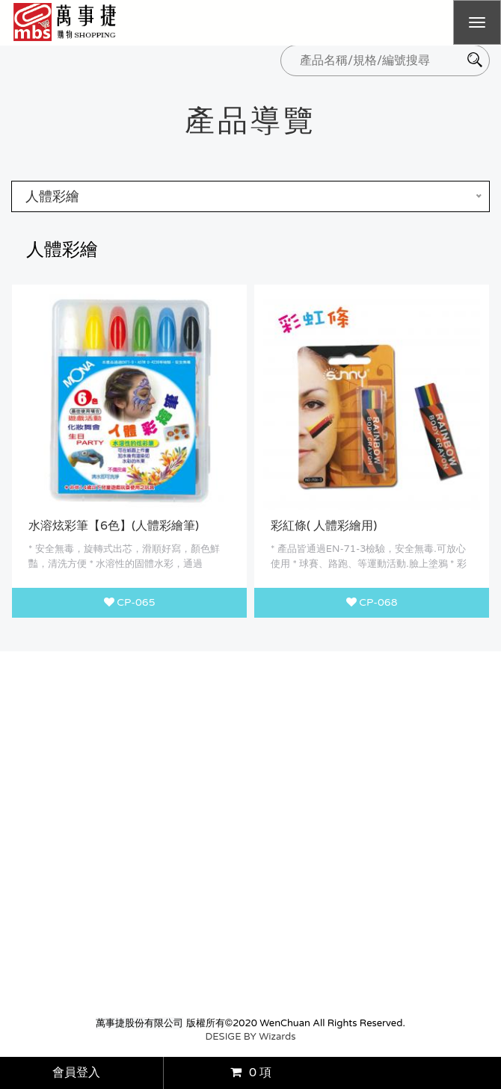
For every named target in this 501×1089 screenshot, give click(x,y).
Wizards (277, 1037)
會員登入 (76, 1072)
